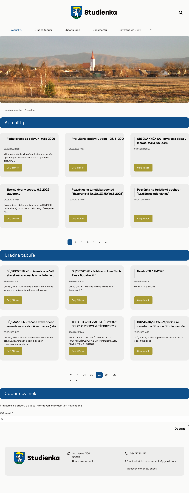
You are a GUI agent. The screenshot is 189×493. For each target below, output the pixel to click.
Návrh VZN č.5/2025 (150, 272)
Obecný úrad (72, 30)
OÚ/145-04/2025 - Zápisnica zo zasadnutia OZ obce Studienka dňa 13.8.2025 (161, 327)
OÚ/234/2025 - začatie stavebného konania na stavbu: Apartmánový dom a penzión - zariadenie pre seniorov (33, 327)
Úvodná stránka (13, 110)
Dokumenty (100, 30)
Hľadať (181, 13)
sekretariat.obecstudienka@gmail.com (152, 461)
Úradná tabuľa (43, 30)
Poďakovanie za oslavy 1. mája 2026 (31, 139)
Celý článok (13, 168)
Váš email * (6, 413)
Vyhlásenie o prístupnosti (142, 469)
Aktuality (16, 30)
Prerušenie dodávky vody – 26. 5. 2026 (98, 139)
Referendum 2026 (130, 30)
